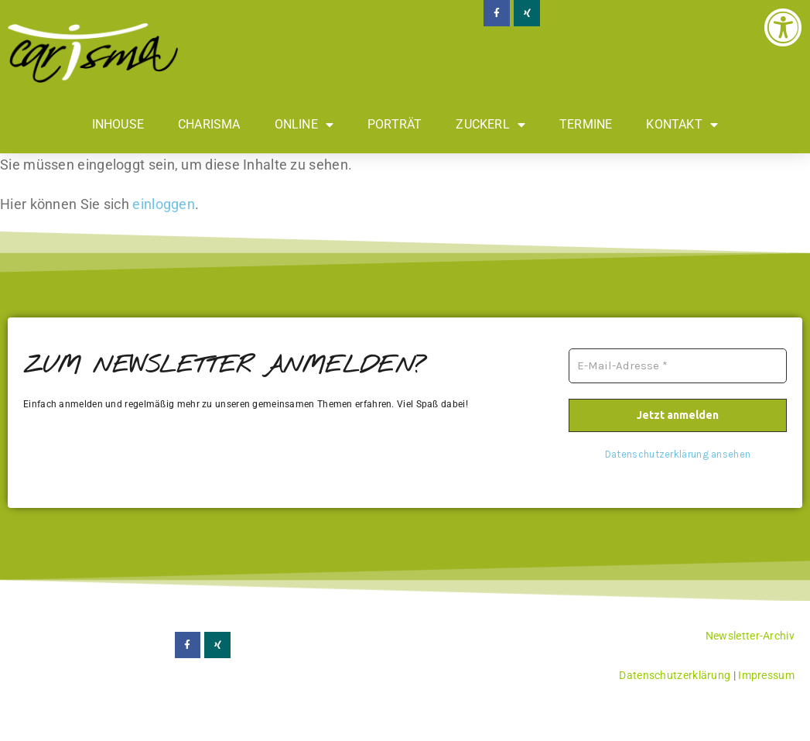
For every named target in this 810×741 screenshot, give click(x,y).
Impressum (766, 675)
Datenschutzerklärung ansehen (677, 454)
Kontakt (682, 125)
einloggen (163, 204)
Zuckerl (490, 125)
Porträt (394, 124)
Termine (585, 124)
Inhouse (118, 124)
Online (304, 125)
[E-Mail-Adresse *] (678, 365)
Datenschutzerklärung (674, 675)
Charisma (209, 124)
